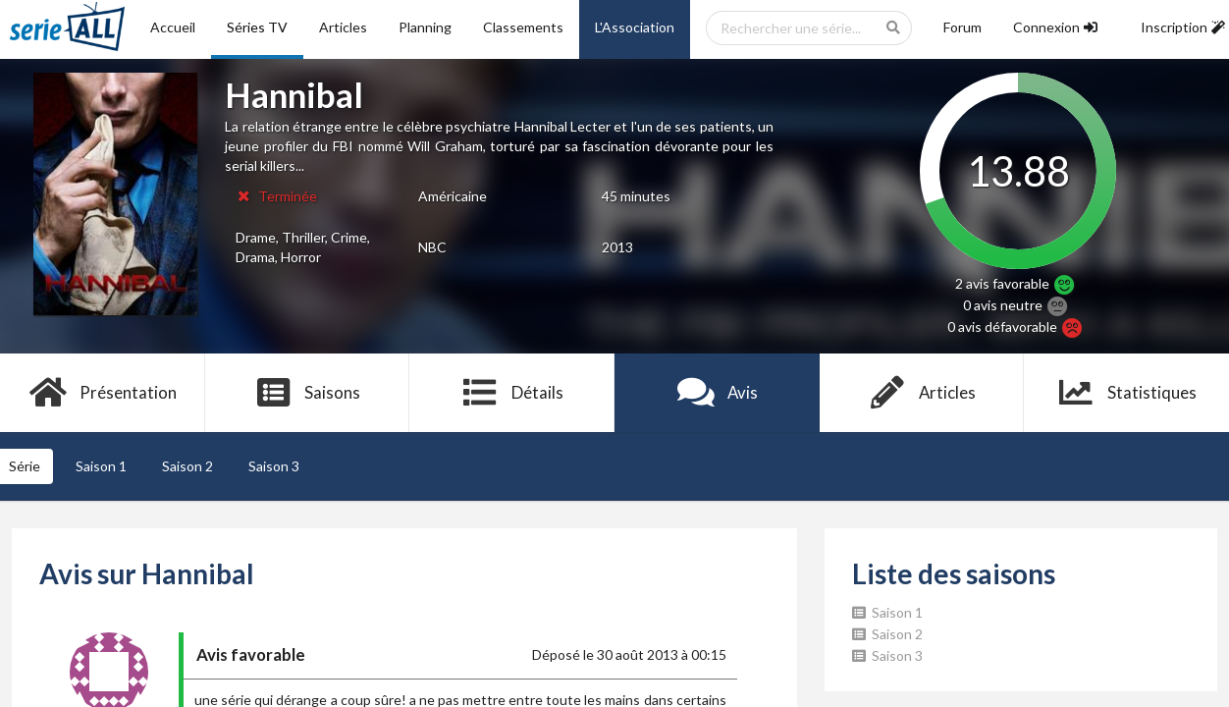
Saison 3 (273, 466)
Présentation (102, 392)
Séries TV (257, 27)
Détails (511, 392)
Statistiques (1126, 392)
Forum (962, 27)
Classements (523, 27)
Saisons (307, 392)
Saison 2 (187, 466)
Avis (717, 392)
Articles (343, 27)
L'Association (634, 27)
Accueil (172, 27)
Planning (425, 27)
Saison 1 (101, 466)
